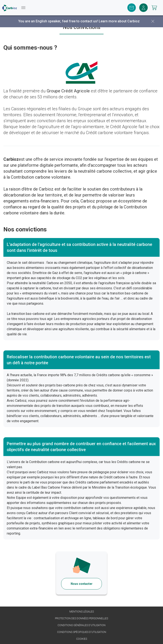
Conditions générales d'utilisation (81, 625)
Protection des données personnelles (81, 618)
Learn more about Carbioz (119, 21)
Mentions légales (81, 611)
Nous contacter (82, 583)
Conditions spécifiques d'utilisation (81, 632)
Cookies (81, 638)
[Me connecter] (143, 7)
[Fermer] (152, 21)
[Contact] (131, 7)
